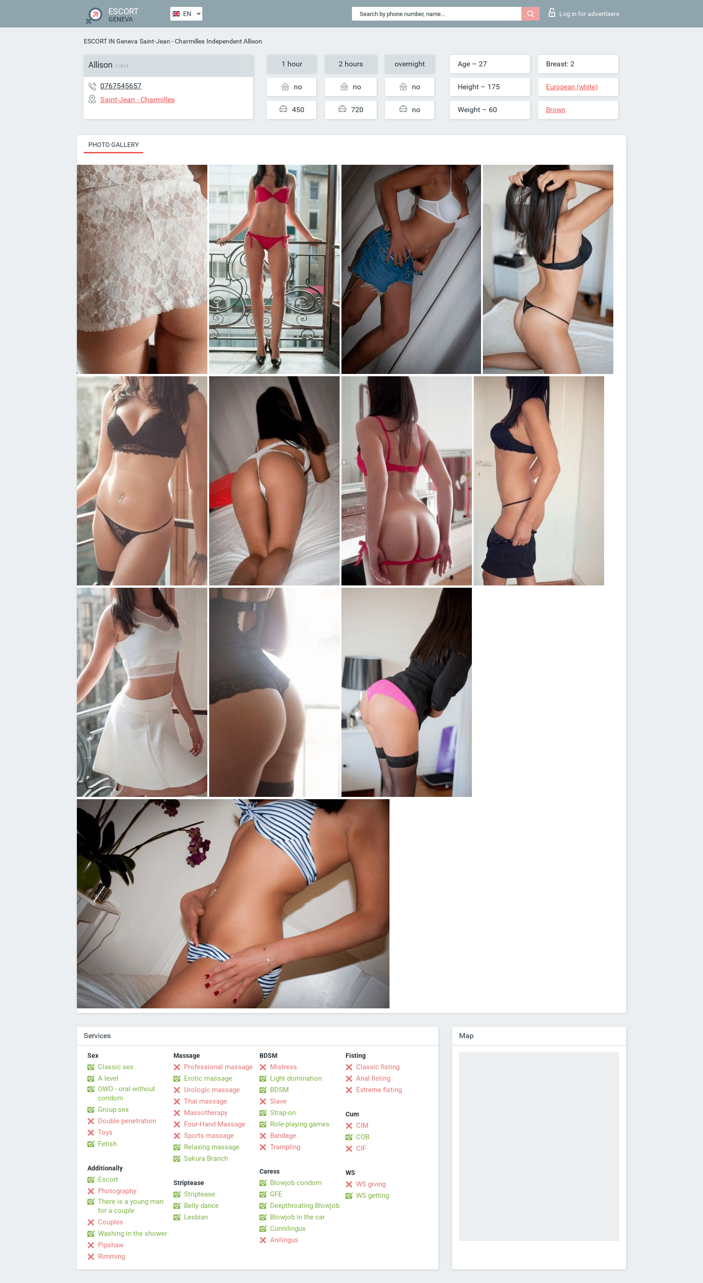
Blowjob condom (296, 1183)
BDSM (279, 1090)
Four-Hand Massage (214, 1124)
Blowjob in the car (297, 1217)
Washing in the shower (132, 1233)
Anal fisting (373, 1078)
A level (108, 1078)
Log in (584, 12)
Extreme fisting (379, 1090)
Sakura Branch (206, 1158)
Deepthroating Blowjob (305, 1206)
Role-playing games (300, 1124)
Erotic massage (208, 1078)
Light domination (296, 1078)
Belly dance (201, 1206)
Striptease (199, 1194)
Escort (108, 1179)
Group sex (113, 1109)
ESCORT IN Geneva (111, 41)
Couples (110, 1222)
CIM (362, 1125)
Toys (105, 1132)
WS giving (371, 1184)
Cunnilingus (288, 1228)
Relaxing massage (211, 1147)
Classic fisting (378, 1067)
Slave (278, 1101)
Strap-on (283, 1113)
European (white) (572, 87)
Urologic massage (212, 1090)
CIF (361, 1148)
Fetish (107, 1144)
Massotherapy (205, 1113)
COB (362, 1137)
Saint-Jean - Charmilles (172, 41)
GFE (276, 1194)
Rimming (111, 1256)
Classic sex (115, 1067)
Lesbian (196, 1217)
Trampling (285, 1147)
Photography (117, 1191)
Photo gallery (113, 144)
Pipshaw (111, 1245)
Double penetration (127, 1121)
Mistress (283, 1067)
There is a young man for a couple (130, 1206)
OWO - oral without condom (126, 1093)
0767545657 (120, 85)
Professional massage (218, 1067)
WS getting (372, 1195)
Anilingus (284, 1240)
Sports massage (209, 1135)
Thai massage (205, 1101)
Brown (555, 110)
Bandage (283, 1135)
